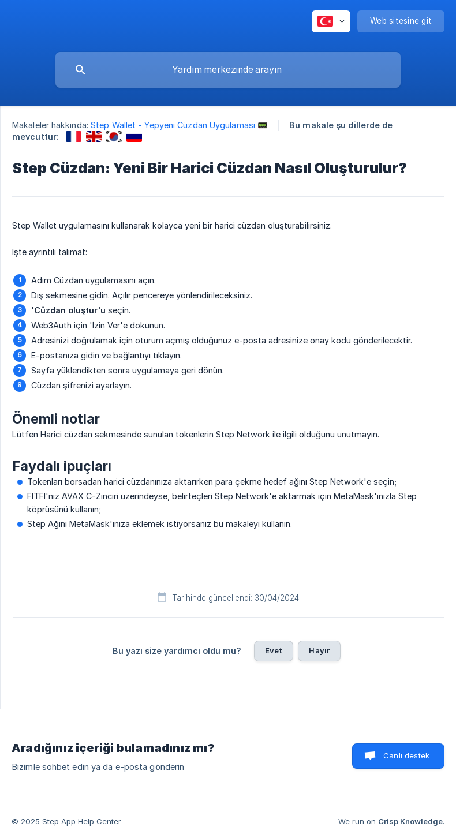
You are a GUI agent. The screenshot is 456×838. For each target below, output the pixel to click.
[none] (331, 21)
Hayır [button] (319, 650)
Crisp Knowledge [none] (410, 821)
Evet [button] (274, 650)
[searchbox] (228, 70)
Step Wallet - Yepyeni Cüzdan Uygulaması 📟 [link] (179, 125)
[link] (73, 136)
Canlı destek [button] (406, 755)
